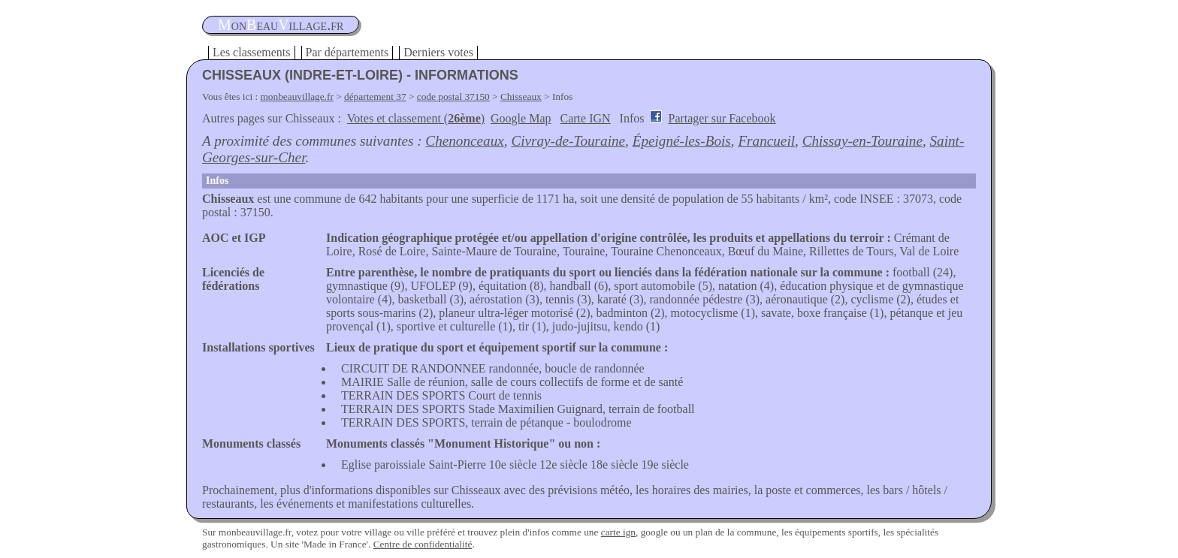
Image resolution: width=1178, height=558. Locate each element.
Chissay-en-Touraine (862, 141)
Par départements (347, 52)
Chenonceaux (464, 141)
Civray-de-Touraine (568, 141)
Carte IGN (585, 118)
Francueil (766, 141)
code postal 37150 (453, 96)
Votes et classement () (416, 118)
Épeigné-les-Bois (682, 141)
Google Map (521, 118)
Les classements (252, 52)
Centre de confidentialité (423, 544)
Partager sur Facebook (721, 118)
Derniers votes (438, 52)
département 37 (375, 96)
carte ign (618, 532)
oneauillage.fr (280, 25)
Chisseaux (521, 96)
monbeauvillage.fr (297, 96)
